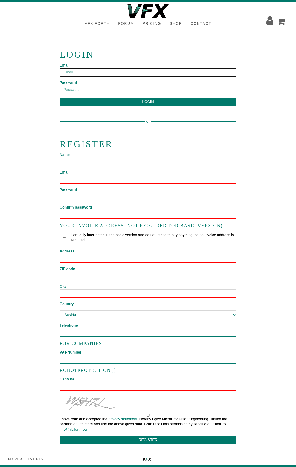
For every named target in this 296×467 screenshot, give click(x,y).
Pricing (152, 24)
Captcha (67, 379)
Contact (200, 24)
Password (68, 83)
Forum (126, 24)
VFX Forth (97, 24)
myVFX (15, 459)
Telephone (69, 325)
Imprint (37, 459)
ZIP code (67, 269)
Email (65, 65)
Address (67, 251)
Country (67, 304)
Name (65, 155)
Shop (176, 24)
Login (148, 102)
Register (148, 440)
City (63, 286)
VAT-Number (71, 352)
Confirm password (76, 207)
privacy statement (122, 419)
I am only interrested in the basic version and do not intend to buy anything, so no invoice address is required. (148, 237)
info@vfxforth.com (74, 429)
